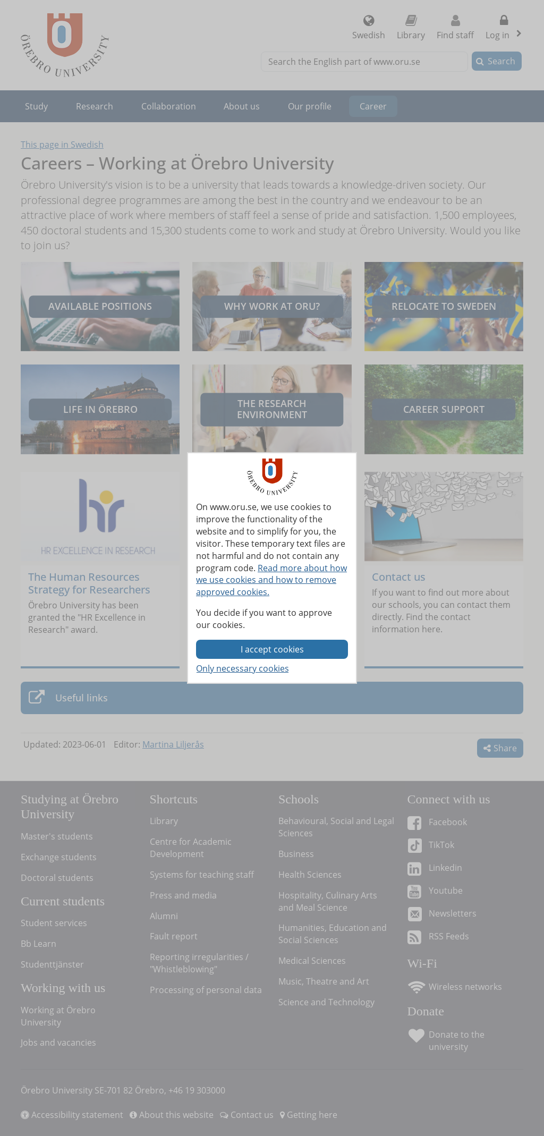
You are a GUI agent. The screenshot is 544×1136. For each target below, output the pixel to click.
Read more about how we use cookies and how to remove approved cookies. (271, 580)
